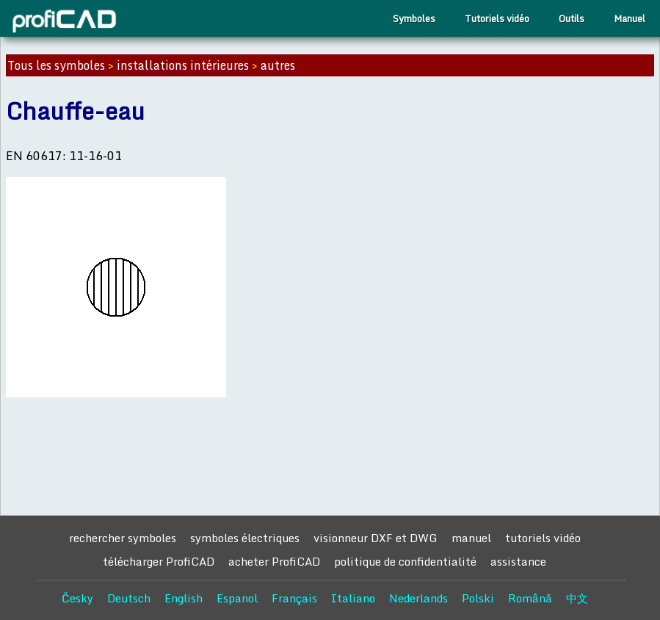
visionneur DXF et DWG (375, 538)
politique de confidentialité (405, 561)
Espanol (237, 598)
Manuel (629, 18)
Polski (478, 598)
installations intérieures (183, 65)
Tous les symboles (56, 65)
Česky (77, 598)
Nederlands (418, 598)
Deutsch (129, 598)
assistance (518, 561)
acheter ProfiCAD (274, 561)
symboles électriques (245, 538)
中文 (577, 598)
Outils (571, 18)
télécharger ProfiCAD (158, 561)
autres (278, 65)
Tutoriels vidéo (497, 18)
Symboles (414, 18)
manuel (471, 538)
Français (294, 598)
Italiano (353, 598)
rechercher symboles (122, 538)
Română (530, 598)
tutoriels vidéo (543, 538)
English (183, 598)
